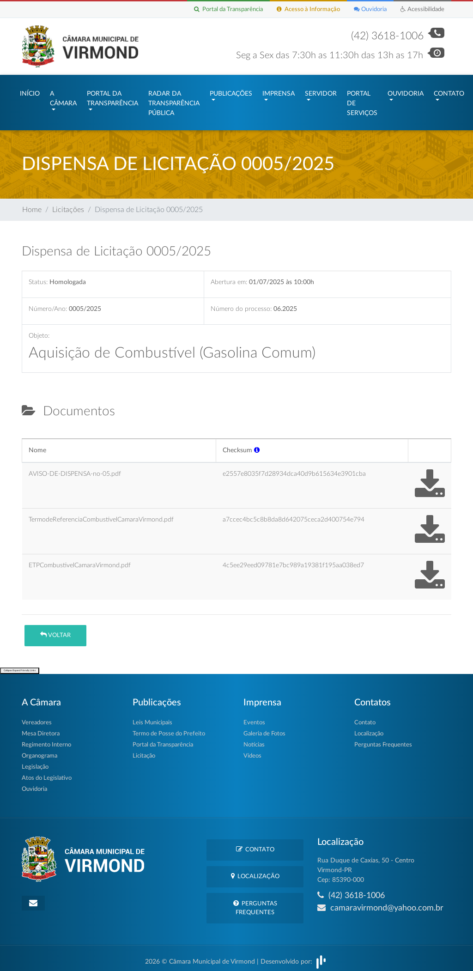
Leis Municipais (152, 718)
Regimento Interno (46, 740)
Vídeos (252, 751)
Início (30, 91)
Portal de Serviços (362, 101)
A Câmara (63, 96)
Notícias (254, 740)
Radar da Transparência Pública (174, 101)
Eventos (254, 718)
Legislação (35, 762)
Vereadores (37, 718)
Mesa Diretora (41, 729)
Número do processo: (241, 304)
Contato (449, 91)
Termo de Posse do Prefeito (169, 729)
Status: (38, 277)
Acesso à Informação (308, 9)
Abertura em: (229, 277)
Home (32, 205)
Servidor (321, 91)
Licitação (144, 751)
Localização (368, 729)
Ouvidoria (370, 9)
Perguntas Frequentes (383, 740)
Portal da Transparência (228, 9)
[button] (257, 445)
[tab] (29, 430)
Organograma (39, 751)
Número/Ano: (48, 304)
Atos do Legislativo (47, 774)
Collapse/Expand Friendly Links (20, 666)
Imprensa (278, 91)
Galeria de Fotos (264, 729)
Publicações (231, 91)
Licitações (68, 205)
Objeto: (39, 331)
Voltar (55, 630)
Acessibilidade (422, 9)
